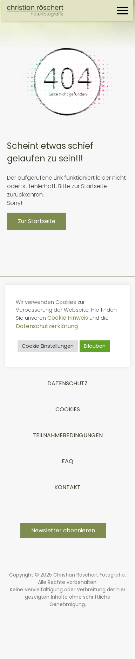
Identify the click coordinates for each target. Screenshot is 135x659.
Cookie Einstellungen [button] (48, 346)
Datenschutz (67, 383)
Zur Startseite (36, 221)
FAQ (67, 461)
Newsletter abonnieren (63, 530)
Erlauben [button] (95, 346)
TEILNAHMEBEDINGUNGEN (68, 435)
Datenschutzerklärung (47, 326)
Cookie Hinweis (67, 318)
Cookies (67, 409)
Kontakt (67, 487)
